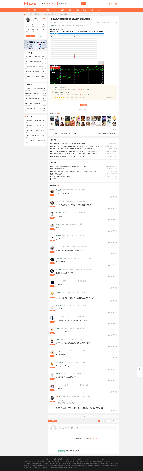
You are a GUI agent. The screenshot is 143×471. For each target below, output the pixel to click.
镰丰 (98, 22)
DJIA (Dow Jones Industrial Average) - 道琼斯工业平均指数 (40, 140)
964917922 (109, 171)
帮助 (84, 10)
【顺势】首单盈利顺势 (56, 174)
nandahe (58, 247)
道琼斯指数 (114, 22)
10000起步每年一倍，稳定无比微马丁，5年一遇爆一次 (39, 66)
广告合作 (86, 459)
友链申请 (80, 459)
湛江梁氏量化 (108, 146)
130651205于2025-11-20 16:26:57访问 (62, 118)
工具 (48, 10)
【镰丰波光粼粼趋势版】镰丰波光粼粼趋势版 (56, 14)
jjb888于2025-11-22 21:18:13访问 (52, 118)
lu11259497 (53, 26)
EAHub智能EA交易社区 (32, 14)
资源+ (62, 10)
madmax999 (59, 362)
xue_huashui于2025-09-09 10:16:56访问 (93, 123)
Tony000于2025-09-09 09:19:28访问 (109, 123)
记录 (84, 89)
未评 (84, 97)
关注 (30, 36)
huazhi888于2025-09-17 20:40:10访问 (114, 118)
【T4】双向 (53, 179)
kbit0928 (58, 281)
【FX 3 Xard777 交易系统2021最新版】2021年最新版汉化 (40, 71)
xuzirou (58, 316)
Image (66, 428)
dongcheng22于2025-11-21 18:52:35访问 (57, 118)
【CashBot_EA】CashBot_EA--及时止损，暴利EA (38, 76)
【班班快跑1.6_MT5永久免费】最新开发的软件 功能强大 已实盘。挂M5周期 (71, 148)
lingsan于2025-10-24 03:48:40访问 (88, 118)
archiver (40, 459)
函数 (70, 10)
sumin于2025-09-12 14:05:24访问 (67, 123)
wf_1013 (58, 305)
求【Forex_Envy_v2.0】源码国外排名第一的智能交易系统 (40, 88)
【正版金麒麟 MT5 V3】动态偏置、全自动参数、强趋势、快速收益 (69, 143)
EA (41, 10)
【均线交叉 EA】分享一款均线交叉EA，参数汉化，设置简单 (41, 61)
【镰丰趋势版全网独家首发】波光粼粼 (65, 133)
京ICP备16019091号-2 (69, 459)
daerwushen (59, 385)
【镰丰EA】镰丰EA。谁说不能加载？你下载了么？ (38, 135)
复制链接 (84, 26)
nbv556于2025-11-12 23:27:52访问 (78, 118)
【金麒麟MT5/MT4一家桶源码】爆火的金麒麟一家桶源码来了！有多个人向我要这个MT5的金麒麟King (75, 146)
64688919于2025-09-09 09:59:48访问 (98, 123)
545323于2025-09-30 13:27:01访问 (98, 118)
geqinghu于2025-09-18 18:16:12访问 (104, 118)
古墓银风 (58, 269)
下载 (88, 89)
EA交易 (48, 3)
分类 (51, 22)
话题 (34, 10)
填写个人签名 (34, 20)
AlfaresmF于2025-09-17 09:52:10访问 (52, 123)
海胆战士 (58, 235)
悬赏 (91, 10)
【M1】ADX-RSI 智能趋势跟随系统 (60, 176)
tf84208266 (59, 258)
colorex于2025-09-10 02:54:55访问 (78, 123)
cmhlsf (58, 373)
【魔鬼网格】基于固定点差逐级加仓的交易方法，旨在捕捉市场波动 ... (115, 133)
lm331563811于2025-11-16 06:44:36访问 (72, 118)
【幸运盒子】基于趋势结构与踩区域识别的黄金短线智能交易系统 (68, 166)
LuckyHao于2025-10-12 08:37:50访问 (93, 118)
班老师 (111, 148)
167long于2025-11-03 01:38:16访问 (83, 118)
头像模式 (59, 113)
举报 (52, 129)
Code (74, 428)
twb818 (58, 224)
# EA (26, 58)
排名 (98, 10)
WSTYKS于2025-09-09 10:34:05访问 (88, 123)
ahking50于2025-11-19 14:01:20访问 (67, 118)
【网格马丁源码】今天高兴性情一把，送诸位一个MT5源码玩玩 (67, 156)
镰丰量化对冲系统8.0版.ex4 (62, 92)
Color (63, 428)
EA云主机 (54, 3)
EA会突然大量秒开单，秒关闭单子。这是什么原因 (38, 93)
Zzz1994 (110, 156)
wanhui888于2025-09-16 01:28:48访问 (57, 123)
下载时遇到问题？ (111, 97)
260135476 (109, 173)
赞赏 (83, 105)
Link (69, 428)
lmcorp (58, 351)
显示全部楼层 (77, 26)
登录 (110, 4)
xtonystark (109, 143)
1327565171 (109, 166)
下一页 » (83, 416)
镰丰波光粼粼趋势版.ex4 (61, 87)
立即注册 (94, 438)
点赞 (110, 197)
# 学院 (26, 142)
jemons (58, 201)
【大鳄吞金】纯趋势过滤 (57, 169)
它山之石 (58, 190)
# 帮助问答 (27, 90)
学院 (77, 10)
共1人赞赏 (86, 109)
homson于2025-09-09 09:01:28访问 (114, 123)
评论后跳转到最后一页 (72, 451)
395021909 (109, 176)
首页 (27, 10)
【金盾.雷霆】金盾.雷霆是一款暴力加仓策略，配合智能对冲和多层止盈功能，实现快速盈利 (75, 171)
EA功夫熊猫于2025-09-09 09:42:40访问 (104, 123)
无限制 (61, 22)
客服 (103, 459)
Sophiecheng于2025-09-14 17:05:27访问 (62, 123)
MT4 (57, 22)
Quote (72, 428)
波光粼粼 (103, 22)
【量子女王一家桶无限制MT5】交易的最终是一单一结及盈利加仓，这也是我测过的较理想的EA (75, 151)
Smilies (77, 428)
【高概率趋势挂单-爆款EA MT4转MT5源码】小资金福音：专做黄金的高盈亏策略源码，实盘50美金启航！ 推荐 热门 (75, 154)
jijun (57, 328)
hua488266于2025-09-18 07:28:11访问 (109, 118)
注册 (116, 4)
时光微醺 (58, 212)
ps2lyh (58, 292)
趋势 (55, 22)
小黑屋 (46, 459)
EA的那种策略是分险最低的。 (33, 103)
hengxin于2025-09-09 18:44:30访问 (83, 123)
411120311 (109, 168)
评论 (115, 129)
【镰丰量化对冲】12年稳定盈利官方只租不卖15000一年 (40, 125)
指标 (55, 10)
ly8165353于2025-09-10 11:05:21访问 (72, 123)
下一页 (115, 421)
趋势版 (108, 22)
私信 (41, 36)
